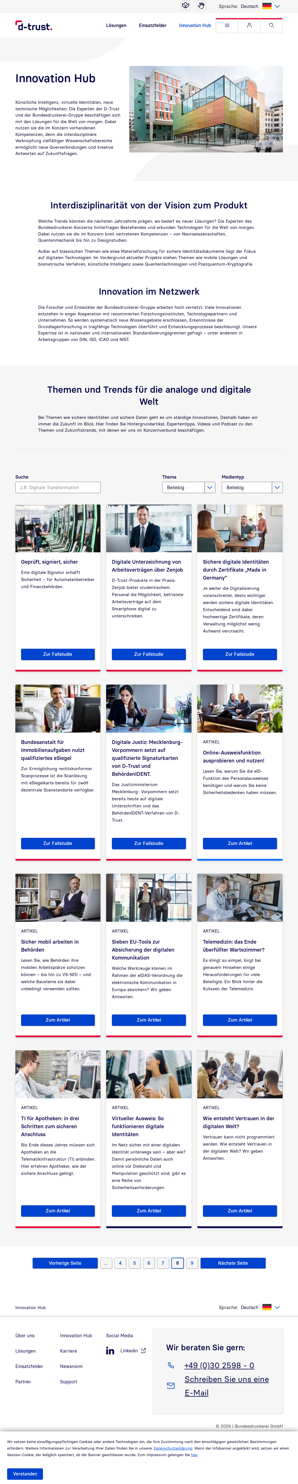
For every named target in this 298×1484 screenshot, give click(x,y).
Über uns (24, 1335)
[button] (227, 25)
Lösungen (116, 25)
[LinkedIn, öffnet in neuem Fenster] (126, 1350)
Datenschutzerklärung (173, 1448)
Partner (23, 1381)
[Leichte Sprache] (185, 5)
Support (68, 1381)
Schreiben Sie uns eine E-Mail (226, 1384)
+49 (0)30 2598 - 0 (219, 1364)
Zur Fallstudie (69, 655)
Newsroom (71, 1366)
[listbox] (260, 6)
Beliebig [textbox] (175, 487)
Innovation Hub (195, 25)
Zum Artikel (252, 844)
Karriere (68, 1351)
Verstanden (25, 1474)
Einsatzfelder (153, 25)
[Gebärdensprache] (201, 5)
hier (194, 1454)
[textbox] (260, 6)
